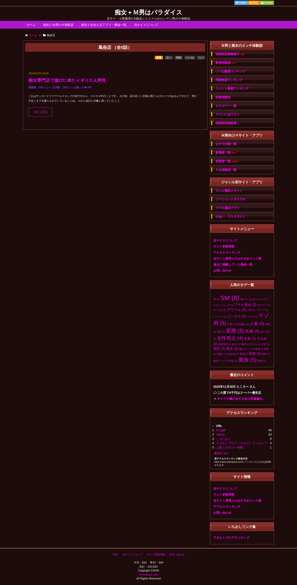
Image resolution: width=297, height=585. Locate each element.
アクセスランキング (226, 252)
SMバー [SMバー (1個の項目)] (246, 299)
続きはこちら (221, 453)
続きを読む (41, 112)
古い (168, 57)
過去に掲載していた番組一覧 (232, 264)
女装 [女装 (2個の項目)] (250, 338)
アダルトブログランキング (231, 537)
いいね (190, 57)
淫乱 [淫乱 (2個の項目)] (219, 348)
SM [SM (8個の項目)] (229, 297)
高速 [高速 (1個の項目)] (261, 360)
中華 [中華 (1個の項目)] (231, 324)
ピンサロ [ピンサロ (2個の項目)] (236, 316)
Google (221, 430)
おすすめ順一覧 (226, 143)
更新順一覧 (226, 161)
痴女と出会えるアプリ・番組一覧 (103, 24)
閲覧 (178, 57)
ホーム (31, 24)
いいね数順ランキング (230, 71)
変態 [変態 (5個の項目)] (235, 331)
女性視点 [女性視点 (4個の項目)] (230, 338)
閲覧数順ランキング (229, 79)
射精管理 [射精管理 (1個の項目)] (224, 344)
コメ (201, 57)
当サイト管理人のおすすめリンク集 (237, 258)
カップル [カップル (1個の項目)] (219, 310)
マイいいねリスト (227, 114)
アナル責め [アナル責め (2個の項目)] (245, 305)
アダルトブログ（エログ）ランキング (241, 443)
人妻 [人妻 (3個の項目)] (257, 323)
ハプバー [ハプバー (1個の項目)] (261, 310)
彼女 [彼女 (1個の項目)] (236, 344)
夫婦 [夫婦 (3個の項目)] (252, 331)
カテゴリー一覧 (226, 105)
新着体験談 (225, 62)
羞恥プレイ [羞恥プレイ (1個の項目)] (221, 360)
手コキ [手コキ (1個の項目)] (255, 344)
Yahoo (220, 434)
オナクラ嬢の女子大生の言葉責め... (241, 398)
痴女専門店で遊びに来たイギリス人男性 (67, 80)
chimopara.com (148, 574)
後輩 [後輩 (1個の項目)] (245, 344)
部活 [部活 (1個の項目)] (233, 360)
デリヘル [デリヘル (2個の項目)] (236, 309)
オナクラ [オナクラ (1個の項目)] (263, 305)
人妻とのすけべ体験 (229, 447)
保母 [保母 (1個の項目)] (221, 331)
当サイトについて (146, 24)
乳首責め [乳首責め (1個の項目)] (242, 324)
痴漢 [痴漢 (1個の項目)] (259, 349)
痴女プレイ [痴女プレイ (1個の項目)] (246, 349)
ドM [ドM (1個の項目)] (251, 310)
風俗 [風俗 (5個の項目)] (247, 360)
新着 (158, 57)
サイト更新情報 (223, 246)
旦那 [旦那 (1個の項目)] (265, 344)
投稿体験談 (222, 97)
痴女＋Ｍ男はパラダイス (148, 12)
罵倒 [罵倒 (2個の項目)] (255, 353)
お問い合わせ (222, 270)
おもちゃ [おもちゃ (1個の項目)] (258, 299)
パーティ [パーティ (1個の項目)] (219, 316)
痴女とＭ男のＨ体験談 (58, 24)
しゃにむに (223, 438)
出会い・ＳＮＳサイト (230, 216)
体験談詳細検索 (226, 122)
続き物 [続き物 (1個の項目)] (233, 354)
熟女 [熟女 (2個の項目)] (232, 348)
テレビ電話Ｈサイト (229, 190)
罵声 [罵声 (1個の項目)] (265, 354)
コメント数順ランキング (232, 88)
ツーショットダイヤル (230, 199)
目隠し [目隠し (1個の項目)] (222, 354)
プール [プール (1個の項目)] (252, 316)
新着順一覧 (225, 152)
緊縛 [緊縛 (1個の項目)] (244, 354)
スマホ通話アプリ (227, 207)
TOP (115, 554)
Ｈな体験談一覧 (226, 169)
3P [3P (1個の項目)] (216, 299)
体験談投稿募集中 (229, 54)
